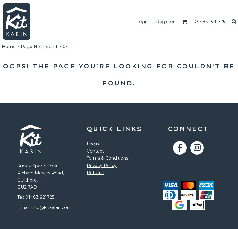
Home (9, 46)
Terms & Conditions (107, 158)
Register (165, 21)
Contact (95, 151)
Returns (95, 172)
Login (142, 21)
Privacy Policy (102, 165)
